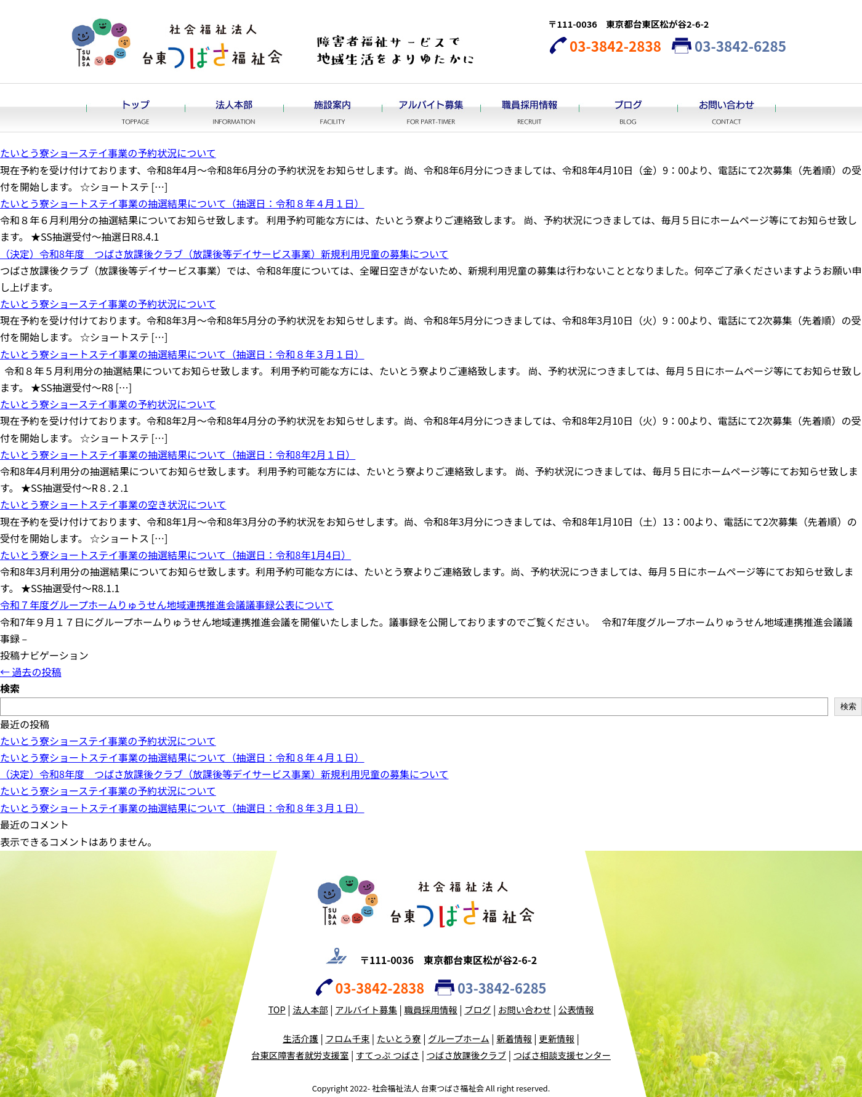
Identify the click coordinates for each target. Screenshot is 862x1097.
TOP (277, 1009)
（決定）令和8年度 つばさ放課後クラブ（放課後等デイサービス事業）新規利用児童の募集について (224, 253)
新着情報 (514, 1038)
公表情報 (576, 1009)
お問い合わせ (726, 107)
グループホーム (458, 1038)
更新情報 (556, 1038)
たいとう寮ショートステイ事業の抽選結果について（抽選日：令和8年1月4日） (175, 554)
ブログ (628, 107)
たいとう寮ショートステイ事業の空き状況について (113, 504)
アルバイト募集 (431, 107)
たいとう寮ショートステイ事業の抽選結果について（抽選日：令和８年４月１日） (182, 203)
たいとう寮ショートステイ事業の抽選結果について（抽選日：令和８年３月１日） (182, 354)
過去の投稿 (31, 671)
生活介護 (300, 1038)
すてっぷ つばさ (387, 1054)
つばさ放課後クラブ (467, 1054)
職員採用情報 (529, 107)
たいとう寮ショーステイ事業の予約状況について (108, 152)
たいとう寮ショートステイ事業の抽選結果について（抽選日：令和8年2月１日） (177, 454)
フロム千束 (347, 1038)
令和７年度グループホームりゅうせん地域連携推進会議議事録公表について (167, 604)
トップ (135, 107)
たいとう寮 (399, 1038)
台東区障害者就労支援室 (299, 1054)
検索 (10, 688)
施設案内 (332, 107)
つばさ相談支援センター (562, 1054)
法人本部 (234, 107)
